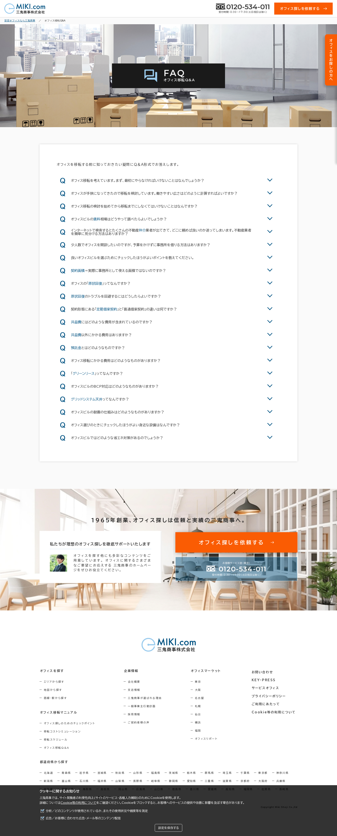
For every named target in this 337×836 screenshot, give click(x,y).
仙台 (201, 714)
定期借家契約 (107, 309)
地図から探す (53, 689)
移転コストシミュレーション (62, 731)
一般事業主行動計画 (143, 706)
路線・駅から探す (55, 698)
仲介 (142, 230)
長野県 (137, 780)
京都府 (245, 780)
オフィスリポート (209, 738)
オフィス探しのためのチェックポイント (69, 723)
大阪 (201, 689)
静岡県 (173, 780)
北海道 (48, 772)
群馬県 (209, 772)
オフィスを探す (52, 670)
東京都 (263, 772)
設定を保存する (168, 827)
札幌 (201, 706)
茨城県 (173, 772)
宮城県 (102, 772)
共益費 (76, 322)
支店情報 (135, 689)
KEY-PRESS (265, 678)
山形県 (137, 772)
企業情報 (132, 670)
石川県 (84, 780)
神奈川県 (282, 772)
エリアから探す (54, 681)
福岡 (201, 730)
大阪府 (263, 780)
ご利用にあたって (267, 702)
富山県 (66, 780)
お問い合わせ (264, 670)
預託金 (76, 347)
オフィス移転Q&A (56, 747)
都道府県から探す (54, 761)
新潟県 (48, 780)
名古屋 (202, 698)
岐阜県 (155, 780)
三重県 (209, 780)
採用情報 (135, 714)
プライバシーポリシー (270, 694)
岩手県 (84, 772)
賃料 (96, 219)
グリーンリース (84, 373)
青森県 (66, 772)
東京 (201, 681)
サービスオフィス (266, 686)
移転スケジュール (55, 739)
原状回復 (95, 283)
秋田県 (120, 772)
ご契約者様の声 (140, 722)
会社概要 (135, 681)
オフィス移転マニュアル (58, 712)
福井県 (102, 780)
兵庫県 (281, 780)
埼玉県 (227, 772)
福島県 (155, 772)
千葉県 (245, 772)
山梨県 (120, 780)
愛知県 (191, 780)
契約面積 (78, 270)
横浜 (201, 722)
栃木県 (191, 772)
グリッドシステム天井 (86, 399)
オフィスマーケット (208, 670)
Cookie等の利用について (78, 802)
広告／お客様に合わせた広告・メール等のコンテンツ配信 (83, 818)
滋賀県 (227, 780)
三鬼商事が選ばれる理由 (146, 698)
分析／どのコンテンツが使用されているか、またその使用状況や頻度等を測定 (97, 810)
